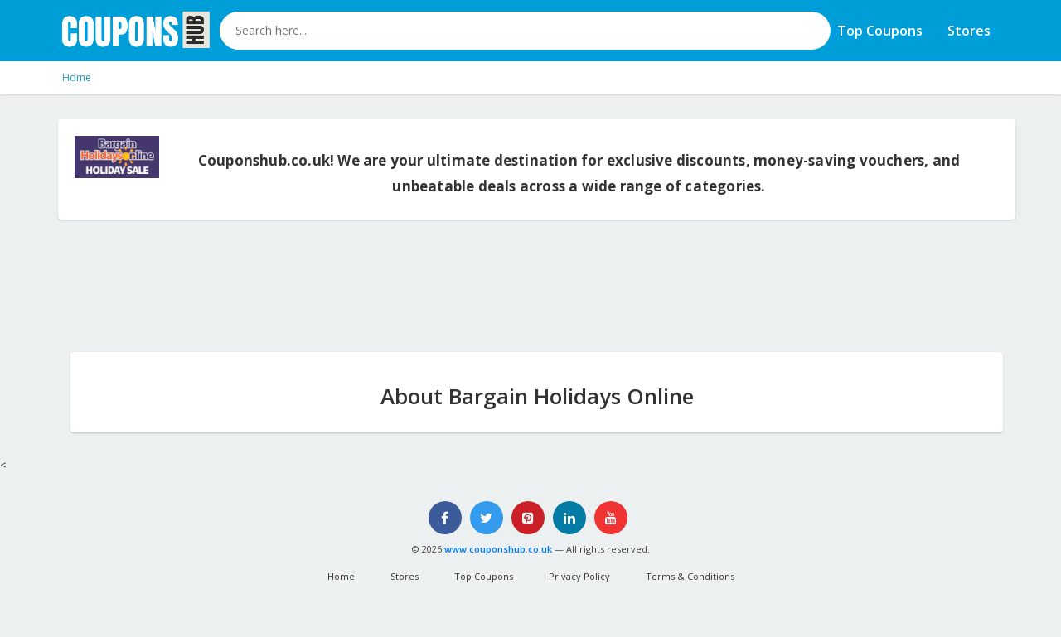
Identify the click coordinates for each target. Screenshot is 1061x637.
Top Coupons (880, 31)
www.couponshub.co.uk (498, 549)
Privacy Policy (579, 576)
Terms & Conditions (690, 576)
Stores (969, 31)
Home (76, 77)
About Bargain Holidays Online (537, 396)
